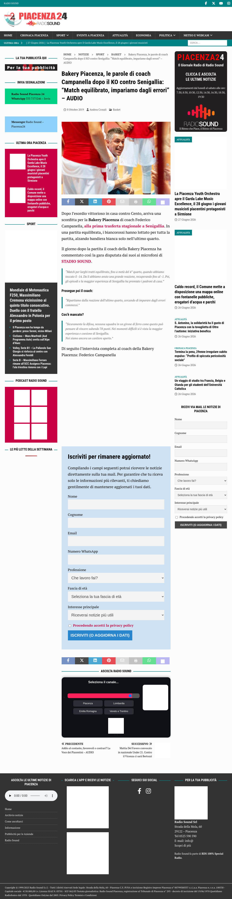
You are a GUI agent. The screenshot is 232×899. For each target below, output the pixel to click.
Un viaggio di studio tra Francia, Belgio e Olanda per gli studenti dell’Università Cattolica (200, 385)
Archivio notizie (14, 815)
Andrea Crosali (98, 109)
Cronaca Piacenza (34, 35)
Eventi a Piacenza (90, 35)
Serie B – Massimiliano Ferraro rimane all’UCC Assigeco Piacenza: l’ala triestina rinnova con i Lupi (32, 364)
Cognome (75, 514)
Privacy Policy (66, 895)
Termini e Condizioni (86, 895)
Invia (47, 98)
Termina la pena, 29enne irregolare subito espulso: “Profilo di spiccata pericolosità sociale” (201, 356)
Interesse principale (83, 606)
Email (72, 533)
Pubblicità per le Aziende (19, 834)
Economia (143, 35)
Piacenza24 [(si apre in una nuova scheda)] (18, 126)
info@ (189, 841)
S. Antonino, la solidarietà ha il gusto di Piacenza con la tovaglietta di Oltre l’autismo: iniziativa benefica (199, 327)
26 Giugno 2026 (187, 307)
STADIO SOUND (76, 261)
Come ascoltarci (14, 821)
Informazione (12, 827)
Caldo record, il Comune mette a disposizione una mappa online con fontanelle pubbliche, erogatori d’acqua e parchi (39, 200)
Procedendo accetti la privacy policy (103, 625)
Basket (117, 109)
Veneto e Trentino (119, 711)
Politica (165, 35)
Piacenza (88, 703)
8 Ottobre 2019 (75, 109)
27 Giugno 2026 (187, 219)
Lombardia (119, 703)
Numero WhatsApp (83, 551)
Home (8, 35)
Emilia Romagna (88, 711)
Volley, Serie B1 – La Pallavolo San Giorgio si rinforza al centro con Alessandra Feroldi (32, 351)
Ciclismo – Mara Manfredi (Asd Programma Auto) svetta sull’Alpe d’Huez (31, 339)
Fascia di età (77, 588)
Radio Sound (11, 3)
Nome (72, 496)
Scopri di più (182, 845)
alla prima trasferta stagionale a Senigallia (124, 226)
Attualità (120, 35)
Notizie (83, 54)
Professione (77, 569)
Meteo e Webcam (196, 35)
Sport (60, 35)
